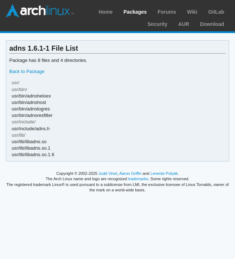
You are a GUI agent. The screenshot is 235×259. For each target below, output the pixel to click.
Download (212, 24)
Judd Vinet (108, 173)
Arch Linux (39, 11)
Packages (135, 12)
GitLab (216, 12)
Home (106, 12)
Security (157, 24)
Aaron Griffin (130, 173)
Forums (167, 12)
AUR (183, 24)
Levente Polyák (164, 173)
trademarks (138, 179)
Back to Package (26, 71)
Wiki (192, 12)
